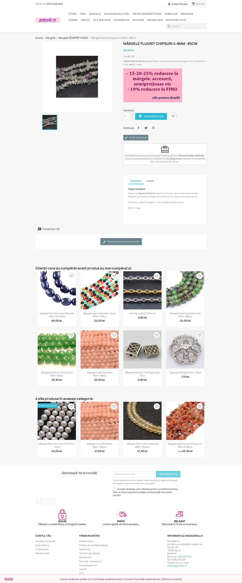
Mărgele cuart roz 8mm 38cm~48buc (99, 374)
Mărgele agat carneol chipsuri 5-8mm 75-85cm (185, 445)
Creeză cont (42, 549)
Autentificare (42, 545)
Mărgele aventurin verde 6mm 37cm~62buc (57, 374)
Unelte (85, 20)
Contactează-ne (88, 565)
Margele (95, 14)
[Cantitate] (127, 116)
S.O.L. (82, 573)
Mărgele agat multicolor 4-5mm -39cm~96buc (99, 315)
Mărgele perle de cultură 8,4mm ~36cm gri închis (57, 315)
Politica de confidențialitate (93, 545)
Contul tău (43, 535)
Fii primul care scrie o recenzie (121, 241)
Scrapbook (122, 20)
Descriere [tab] (136, 180)
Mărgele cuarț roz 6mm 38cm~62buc (99, 445)
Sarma (73, 20)
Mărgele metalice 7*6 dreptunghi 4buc (142, 374)
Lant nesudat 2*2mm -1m (142, 313)
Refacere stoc (176, 20)
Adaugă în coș (151, 116)
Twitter (45, 501)
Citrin (73, 14)
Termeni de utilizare (89, 553)
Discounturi (85, 557)
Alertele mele (42, 553)
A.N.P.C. (83, 569)
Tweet (146, 128)
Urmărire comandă (45, 541)
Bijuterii (138, 20)
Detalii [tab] (150, 180)
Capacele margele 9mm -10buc (185, 372)
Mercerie (187, 14)
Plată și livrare (86, 541)
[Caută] (186, 26)
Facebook (39, 501)
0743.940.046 (55, 4)
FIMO (83, 14)
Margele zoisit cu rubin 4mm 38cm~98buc (185, 315)
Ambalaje (171, 14)
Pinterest (153, 128)
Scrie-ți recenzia (136, 137)
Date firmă (84, 549)
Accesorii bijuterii (116, 14)
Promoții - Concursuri (90, 561)
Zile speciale (102, 20)
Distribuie (139, 128)
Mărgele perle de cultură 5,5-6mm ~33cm (57, 445)
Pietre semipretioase (147, 14)
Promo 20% (155, 20)
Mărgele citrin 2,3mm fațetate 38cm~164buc (142, 445)
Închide (9, 579)
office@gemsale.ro (177, 565)
